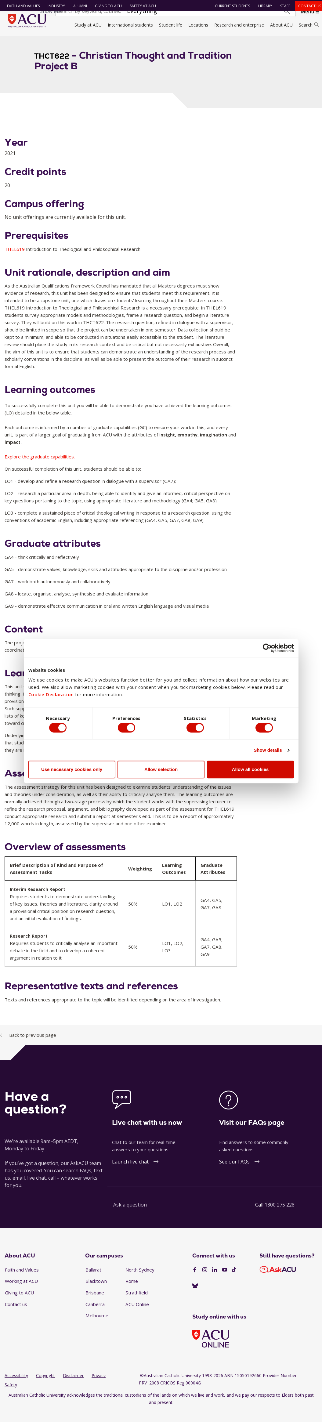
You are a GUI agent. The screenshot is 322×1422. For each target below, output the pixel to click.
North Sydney (139, 1280)
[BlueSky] (195, 1297)
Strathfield (136, 1304)
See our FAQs (234, 1172)
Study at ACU (88, 25)
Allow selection (161, 770)
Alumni (78, 6)
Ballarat (93, 1280)
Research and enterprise (239, 25)
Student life (170, 25)
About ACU (281, 25)
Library (263, 6)
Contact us (307, 6)
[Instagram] (204, 1281)
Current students (230, 6)
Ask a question (130, 1215)
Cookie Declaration (51, 693)
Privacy (99, 1386)
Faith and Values (21, 6)
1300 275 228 (280, 1215)
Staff (283, 6)
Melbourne (96, 1326)
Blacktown (96, 1292)
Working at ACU (21, 1292)
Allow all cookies (250, 770)
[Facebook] (194, 1281)
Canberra (95, 1315)
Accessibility (16, 1386)
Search (309, 25)
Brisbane (94, 1304)
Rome (131, 1292)
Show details (268, 751)
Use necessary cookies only (71, 770)
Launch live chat (130, 1172)
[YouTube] (224, 1281)
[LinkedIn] (214, 1281)
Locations (198, 25)
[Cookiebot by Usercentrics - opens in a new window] (267, 646)
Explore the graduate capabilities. (40, 468)
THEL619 (15, 260)
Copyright (45, 1386)
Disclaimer (73, 1386)
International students (130, 25)
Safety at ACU (140, 6)
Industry (54, 6)
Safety (11, 1395)
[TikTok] (234, 1281)
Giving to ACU (105, 6)
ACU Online (137, 1315)
